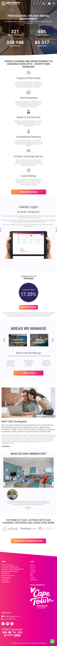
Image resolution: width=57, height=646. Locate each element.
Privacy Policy (26, 643)
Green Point (46, 362)
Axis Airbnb (5, 580)
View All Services (28, 192)
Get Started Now (28, 307)
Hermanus (10, 364)
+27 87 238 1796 (9, 619)
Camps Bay (46, 361)
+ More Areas (28, 373)
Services (33, 567)
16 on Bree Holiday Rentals (10, 567)
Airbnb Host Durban (8, 575)
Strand (46, 365)
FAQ (31, 575)
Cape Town (10, 361)
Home (32, 565)
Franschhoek (10, 362)
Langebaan (28, 364)
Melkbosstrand (46, 364)
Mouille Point (10, 365)
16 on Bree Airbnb (7, 565)
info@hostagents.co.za (11, 616)
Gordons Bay (28, 362)
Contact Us (44, 3)
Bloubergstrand (28, 361)
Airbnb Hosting (6, 578)
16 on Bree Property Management (13, 569)
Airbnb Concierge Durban (10, 571)
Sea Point (28, 365)
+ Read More (6, 446)
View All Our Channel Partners (28, 541)
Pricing (32, 569)
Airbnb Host (5, 573)
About (32, 573)
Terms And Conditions (39, 643)
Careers (32, 578)
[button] (1, 231)
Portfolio (33, 571)
